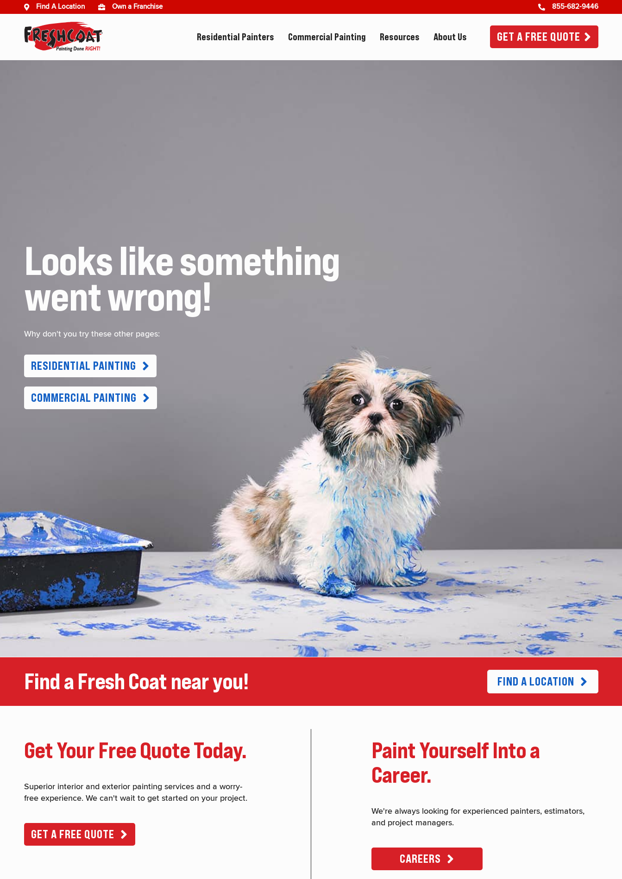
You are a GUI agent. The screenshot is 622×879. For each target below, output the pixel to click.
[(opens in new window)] (105, 7)
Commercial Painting (327, 37)
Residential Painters (235, 37)
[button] (90, 366)
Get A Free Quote (538, 37)
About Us (450, 37)
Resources (400, 37)
